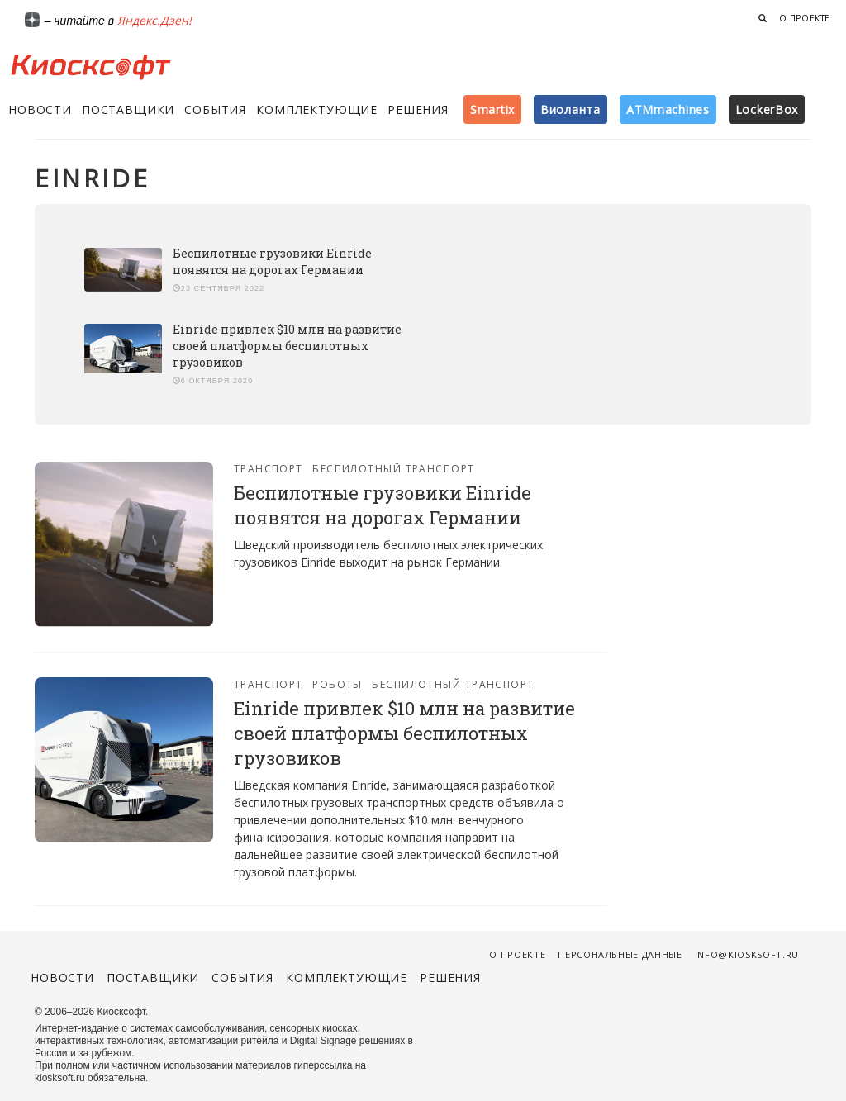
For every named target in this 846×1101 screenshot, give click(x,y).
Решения (418, 109)
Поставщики (128, 109)
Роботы (337, 684)
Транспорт (268, 469)
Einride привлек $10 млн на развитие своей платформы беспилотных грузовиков (287, 345)
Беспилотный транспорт (393, 469)
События (215, 109)
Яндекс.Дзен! (154, 20)
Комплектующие (317, 109)
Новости (40, 109)
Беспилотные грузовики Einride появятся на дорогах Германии (272, 261)
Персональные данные (620, 954)
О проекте (804, 18)
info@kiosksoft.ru (747, 954)
